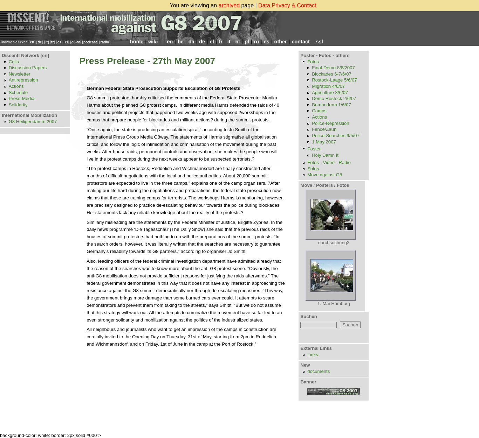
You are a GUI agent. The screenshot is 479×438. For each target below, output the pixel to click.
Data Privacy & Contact (287, 5)
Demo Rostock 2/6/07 (334, 98)
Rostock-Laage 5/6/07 (334, 80)
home (136, 41)
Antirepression (23, 80)
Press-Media (22, 98)
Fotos (313, 61)
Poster (314, 148)
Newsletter (19, 74)
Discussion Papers (28, 67)
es (59, 42)
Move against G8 (324, 174)
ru (256, 41)
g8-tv (75, 42)
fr (52, 42)
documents (318, 371)
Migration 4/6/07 (328, 86)
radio (105, 42)
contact (300, 41)
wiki (153, 41)
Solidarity (18, 104)
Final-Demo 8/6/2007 (333, 67)
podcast (90, 42)
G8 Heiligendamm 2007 (33, 121)
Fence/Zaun (324, 129)
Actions (16, 86)
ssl (319, 41)
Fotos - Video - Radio (329, 162)
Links (312, 354)
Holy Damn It (325, 155)
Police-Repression (330, 123)
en (32, 42)
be (181, 41)
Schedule (18, 92)
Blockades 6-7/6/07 (331, 74)
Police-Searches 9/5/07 (336, 135)
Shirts (313, 168)
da (191, 41)
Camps (319, 110)
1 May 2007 (324, 141)
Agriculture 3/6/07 (330, 92)
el (66, 42)
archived (229, 5)
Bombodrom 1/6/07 (331, 104)
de (40, 42)
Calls (14, 61)
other (280, 41)
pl (247, 41)
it (47, 42)
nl (237, 41)
